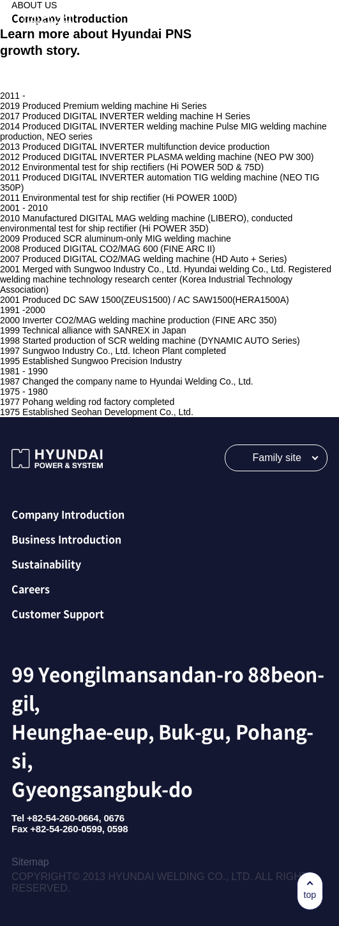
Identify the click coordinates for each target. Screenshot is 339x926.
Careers (30, 588)
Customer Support (57, 613)
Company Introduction (67, 514)
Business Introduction (66, 539)
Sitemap (30, 861)
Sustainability (46, 563)
